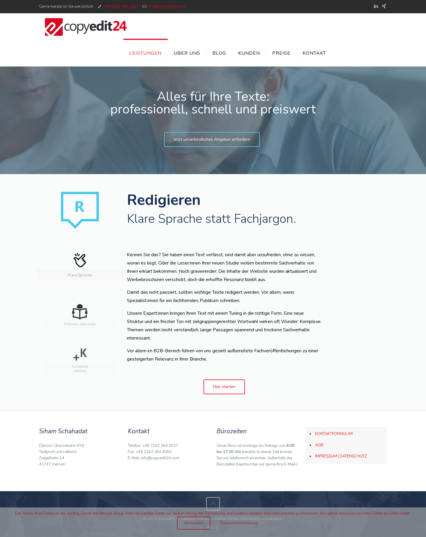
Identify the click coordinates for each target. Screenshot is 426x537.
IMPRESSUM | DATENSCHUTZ (341, 456)
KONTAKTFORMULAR (334, 434)
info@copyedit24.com (166, 6)
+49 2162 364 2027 (120, 6)
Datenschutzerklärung (239, 523)
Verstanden (193, 523)
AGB (319, 445)
